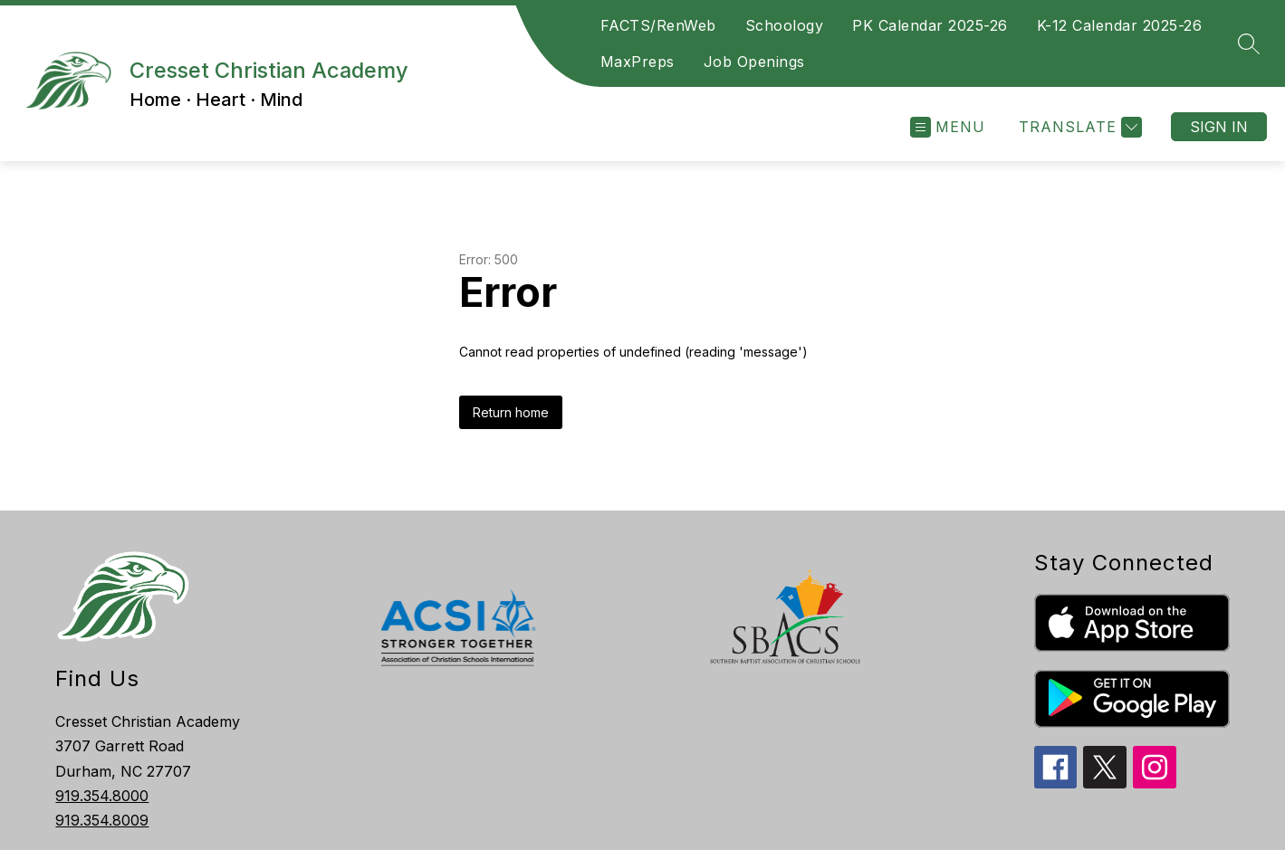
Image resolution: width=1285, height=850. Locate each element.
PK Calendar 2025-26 (930, 25)
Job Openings (754, 62)
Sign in (1219, 127)
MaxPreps (637, 62)
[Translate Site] (1078, 127)
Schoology (784, 25)
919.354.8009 (102, 820)
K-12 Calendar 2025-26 (1120, 25)
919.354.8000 (102, 796)
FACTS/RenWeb (658, 25)
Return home (511, 412)
